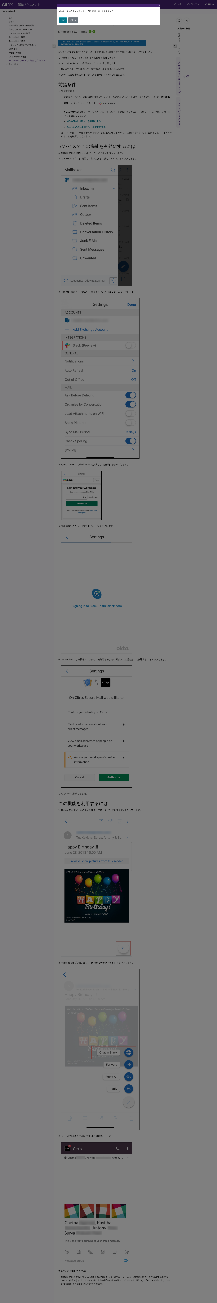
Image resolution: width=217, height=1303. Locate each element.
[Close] (159, 6)
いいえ (73, 20)
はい (63, 20)
